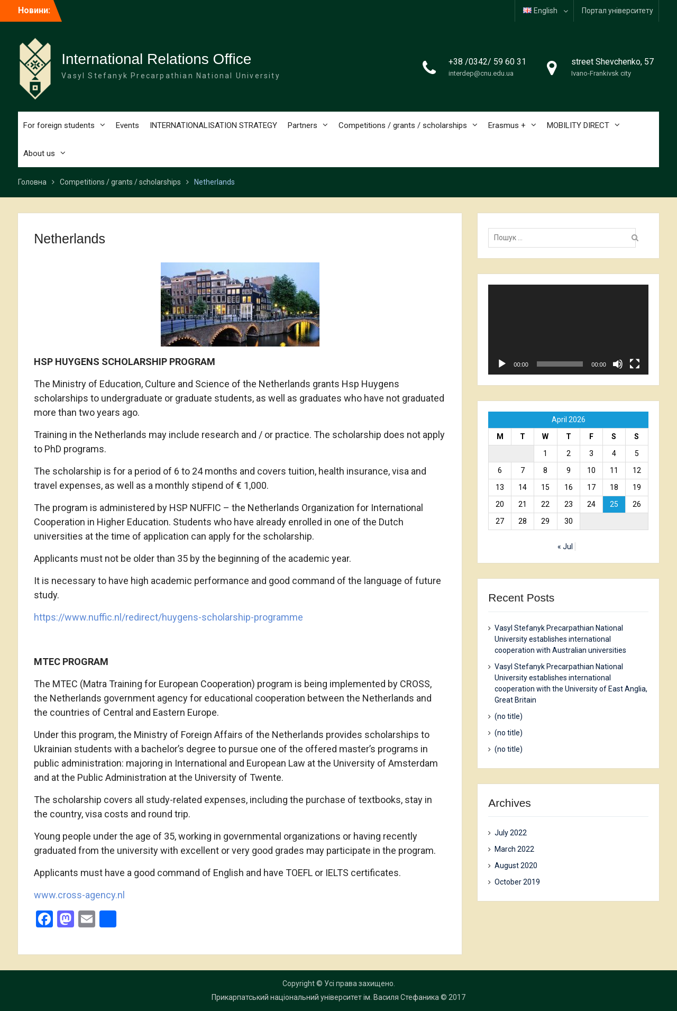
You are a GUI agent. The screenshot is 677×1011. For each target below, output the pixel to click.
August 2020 (516, 865)
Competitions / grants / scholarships (402, 125)
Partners (302, 125)
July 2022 (511, 832)
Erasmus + (507, 125)
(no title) (509, 716)
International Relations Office (156, 59)
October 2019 (517, 882)
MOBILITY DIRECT (578, 125)
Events (127, 125)
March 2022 (514, 849)
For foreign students (59, 125)
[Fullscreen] (634, 364)
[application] (568, 330)
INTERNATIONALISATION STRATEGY (213, 125)
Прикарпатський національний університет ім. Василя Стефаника (325, 997)
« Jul (565, 546)
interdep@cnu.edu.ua (481, 73)
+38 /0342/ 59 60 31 (487, 62)
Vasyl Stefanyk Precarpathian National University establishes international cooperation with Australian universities (560, 639)
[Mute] (617, 364)
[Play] (502, 364)
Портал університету (617, 10)
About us (39, 153)
